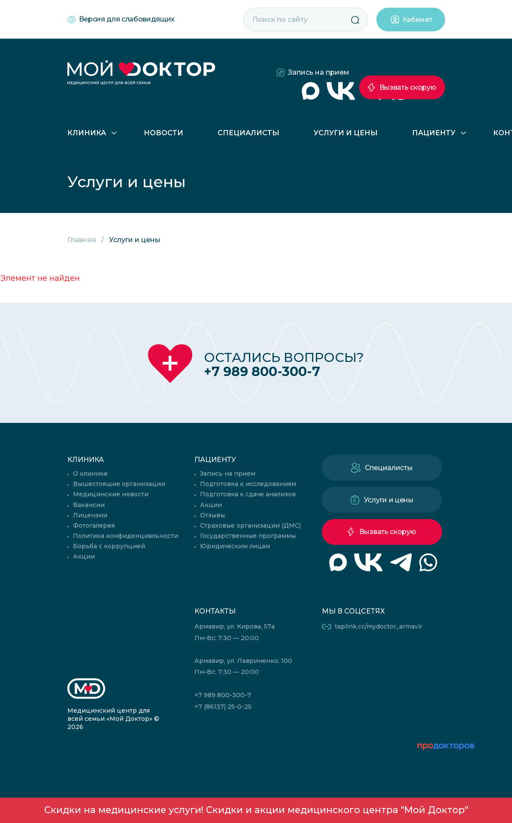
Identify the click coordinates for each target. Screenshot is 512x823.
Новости (163, 133)
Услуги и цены (346, 133)
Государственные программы (248, 536)
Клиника (86, 133)
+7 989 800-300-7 (262, 372)
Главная (81, 240)
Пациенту (433, 133)
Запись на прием (318, 72)
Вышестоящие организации (119, 484)
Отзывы (212, 515)
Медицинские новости (110, 494)
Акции (84, 556)
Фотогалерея (94, 525)
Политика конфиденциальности (125, 536)
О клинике (90, 473)
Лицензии (90, 515)
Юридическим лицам (235, 546)
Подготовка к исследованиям (248, 484)
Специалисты (248, 133)
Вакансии (89, 505)
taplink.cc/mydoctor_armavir (378, 626)
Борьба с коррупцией (109, 546)
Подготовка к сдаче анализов (248, 494)
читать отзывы (447, 780)
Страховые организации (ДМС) (250, 525)
